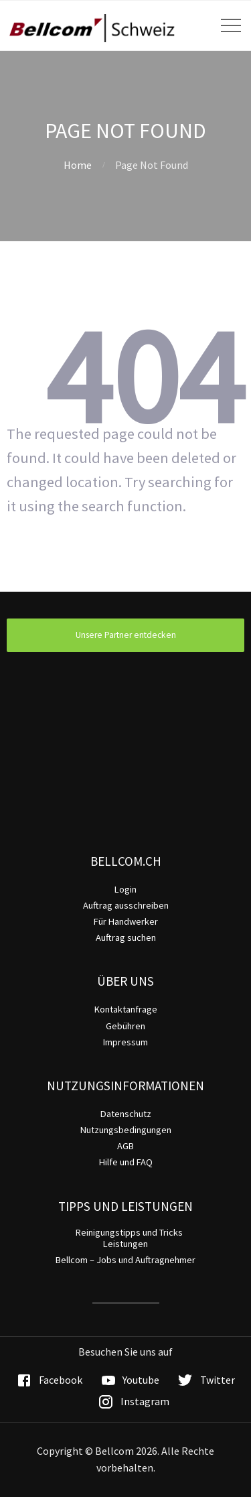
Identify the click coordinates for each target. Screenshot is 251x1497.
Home (78, 165)
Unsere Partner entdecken (126, 635)
